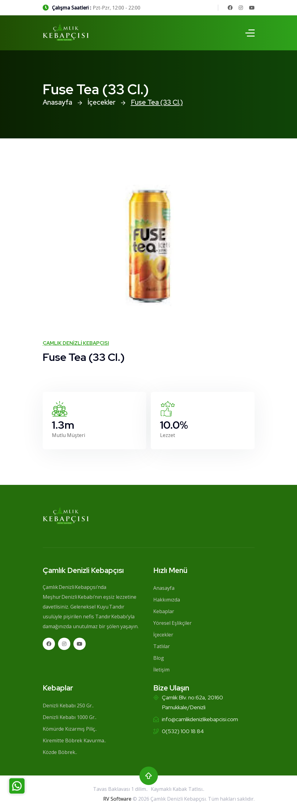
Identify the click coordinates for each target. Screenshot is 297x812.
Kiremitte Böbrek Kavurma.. (74, 740)
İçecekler (101, 102)
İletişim (161, 669)
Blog (158, 658)
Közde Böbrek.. (60, 752)
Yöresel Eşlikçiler (172, 623)
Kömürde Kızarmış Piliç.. (70, 728)
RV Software (117, 798)
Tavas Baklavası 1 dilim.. (120, 789)
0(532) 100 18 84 (183, 731)
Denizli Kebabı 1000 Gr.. (69, 717)
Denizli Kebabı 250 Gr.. (68, 705)
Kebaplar (163, 611)
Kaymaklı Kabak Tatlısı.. (177, 789)
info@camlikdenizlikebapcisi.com (200, 719)
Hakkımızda (166, 599)
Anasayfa (57, 102)
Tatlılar (161, 646)
